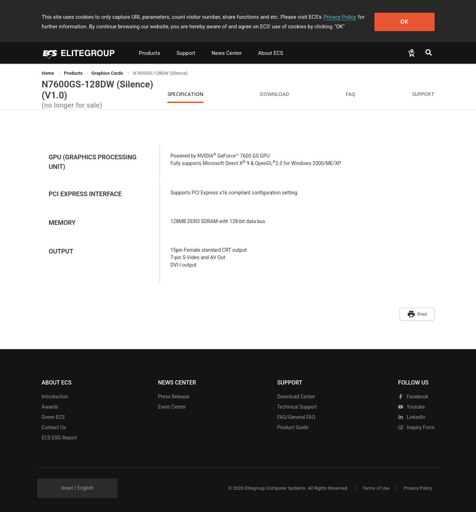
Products (149, 53)
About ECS (270, 53)
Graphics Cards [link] (107, 73)
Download (274, 94)
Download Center (296, 396)
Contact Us (54, 427)
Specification (185, 94)
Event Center (172, 407)
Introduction (55, 396)
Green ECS (53, 417)
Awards (50, 407)
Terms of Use (376, 487)
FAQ (350, 94)
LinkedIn (411, 417)
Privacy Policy (339, 17)
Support (186, 53)
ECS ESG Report (59, 437)
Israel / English (77, 488)
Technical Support (297, 407)
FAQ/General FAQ (296, 417)
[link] (73, 73)
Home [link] (48, 73)
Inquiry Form (416, 427)
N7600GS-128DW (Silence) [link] (160, 73)
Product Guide (292, 427)
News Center (227, 53)
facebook (413, 396)
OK (405, 21)
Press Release (173, 396)
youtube (411, 407)
